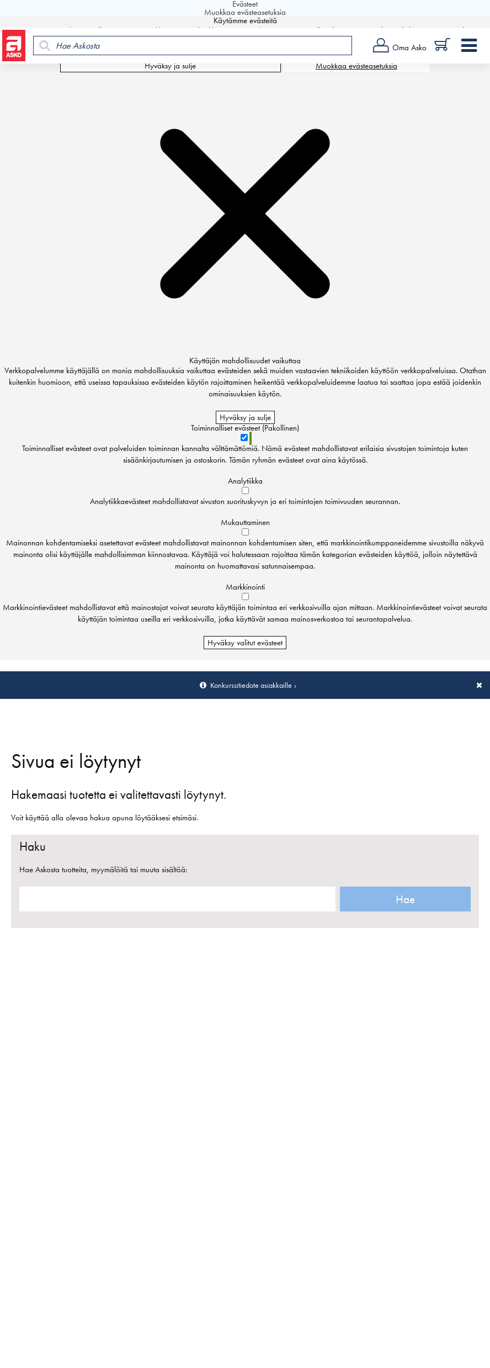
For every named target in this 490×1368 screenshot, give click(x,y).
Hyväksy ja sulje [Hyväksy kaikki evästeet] (170, 65)
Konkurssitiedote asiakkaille (251, 685)
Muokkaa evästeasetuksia (356, 65)
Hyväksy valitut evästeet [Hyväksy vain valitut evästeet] (245, 642)
